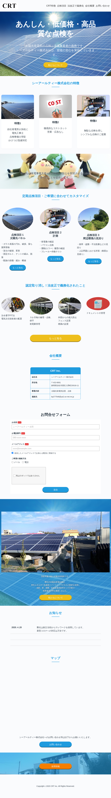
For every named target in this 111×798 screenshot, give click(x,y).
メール (16, 462)
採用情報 (55, 766)
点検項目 (61, 6)
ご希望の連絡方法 (19, 458)
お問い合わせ (103, 6)
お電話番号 (16, 433)
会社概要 (89, 6)
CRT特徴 (51, 6)
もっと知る (18, 268)
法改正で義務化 (76, 6)
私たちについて (55, 65)
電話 (25, 462)
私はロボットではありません (26, 476)
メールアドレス (18, 444)
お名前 (14, 422)
